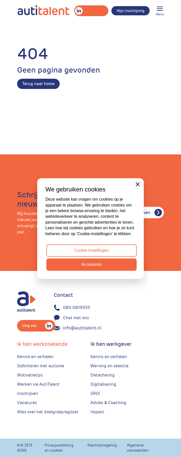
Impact (97, 412)
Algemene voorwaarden (138, 448)
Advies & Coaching (108, 402)
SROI (95, 393)
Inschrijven (27, 393)
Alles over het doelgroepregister (48, 412)
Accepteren (91, 264)
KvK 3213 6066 (24, 448)
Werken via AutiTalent (38, 384)
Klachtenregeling (102, 445)
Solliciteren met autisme (40, 366)
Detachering (102, 375)
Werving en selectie (109, 366)
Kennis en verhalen (35, 356)
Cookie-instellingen (91, 250)
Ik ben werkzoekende (42, 344)
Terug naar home (38, 83)
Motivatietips (30, 375)
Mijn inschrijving (130, 10)
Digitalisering (103, 384)
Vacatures (27, 402)
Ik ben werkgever (111, 344)
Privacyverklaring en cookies (59, 448)
